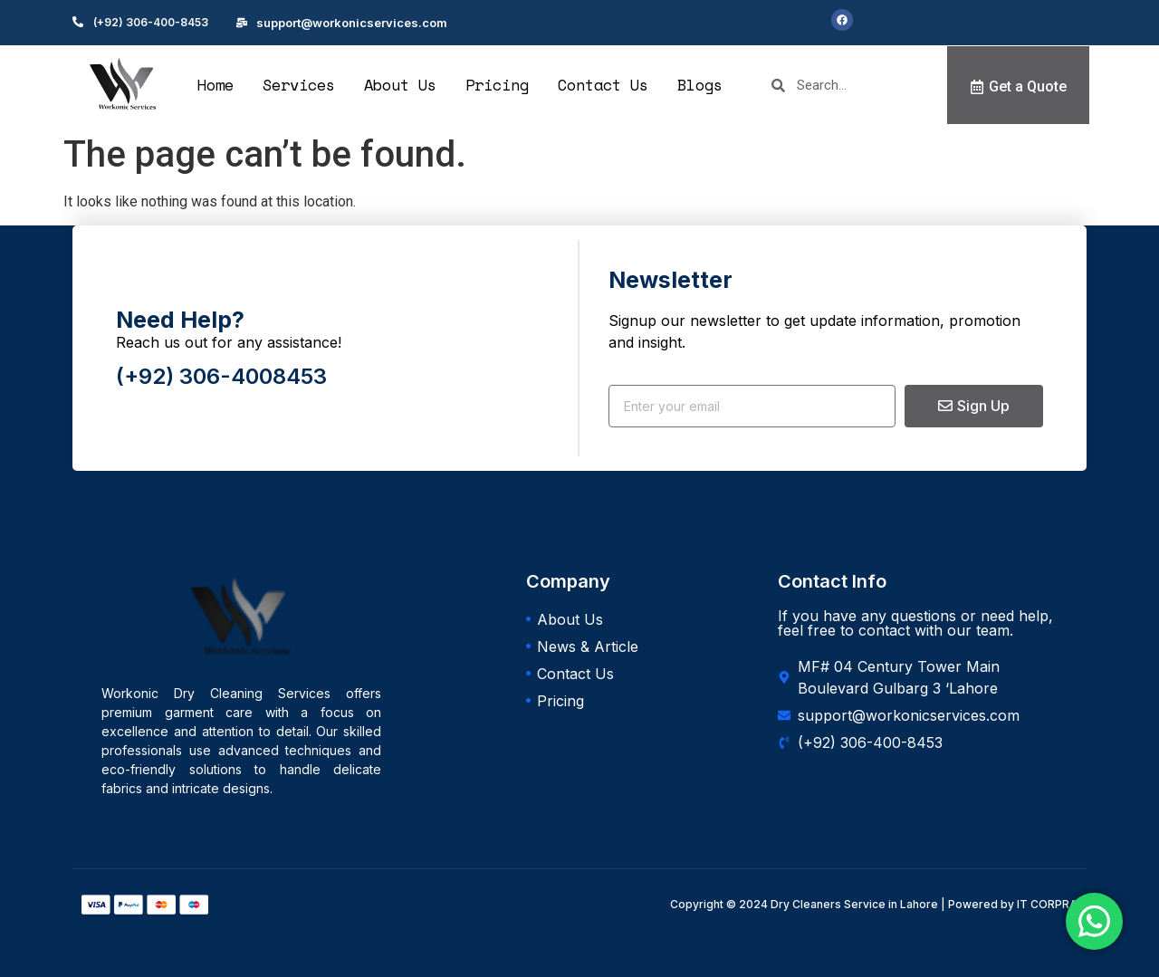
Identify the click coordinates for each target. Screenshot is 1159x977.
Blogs (700, 84)
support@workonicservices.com (351, 22)
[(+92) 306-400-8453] (77, 21)
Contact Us (603, 84)
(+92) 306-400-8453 (150, 22)
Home (215, 84)
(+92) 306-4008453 (221, 376)
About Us (400, 84)
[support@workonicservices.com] (241, 22)
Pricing (497, 84)
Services (299, 84)
